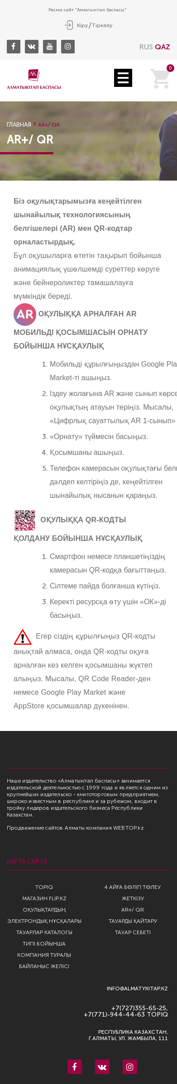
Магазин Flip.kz (44, 898)
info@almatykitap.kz (137, 989)
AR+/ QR (132, 910)
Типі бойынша (44, 944)
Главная (19, 124)
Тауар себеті (133, 932)
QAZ (162, 47)
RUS (146, 47)
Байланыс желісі (44, 966)
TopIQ (44, 887)
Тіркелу (101, 25)
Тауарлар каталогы (44, 932)
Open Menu (123, 78)
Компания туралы (44, 955)
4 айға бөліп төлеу (133, 887)
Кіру (82, 25)
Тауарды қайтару (133, 921)
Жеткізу (133, 898)
